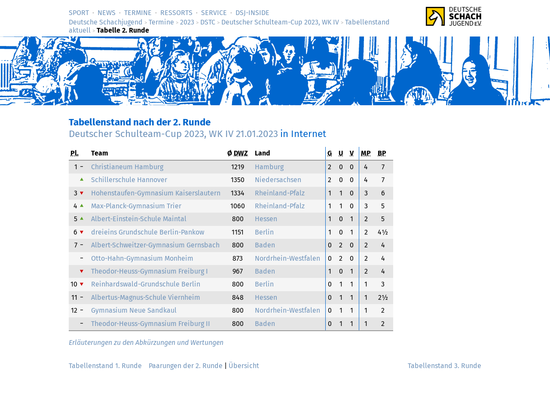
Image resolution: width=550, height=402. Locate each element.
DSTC (207, 22)
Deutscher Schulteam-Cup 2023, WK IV (280, 22)
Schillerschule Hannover (129, 180)
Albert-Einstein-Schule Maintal (138, 219)
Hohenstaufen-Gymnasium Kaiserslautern (155, 193)
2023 (187, 22)
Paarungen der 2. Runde (186, 366)
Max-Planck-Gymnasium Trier (136, 206)
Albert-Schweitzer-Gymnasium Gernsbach (155, 245)
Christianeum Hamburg (127, 167)
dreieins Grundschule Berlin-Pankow (147, 232)
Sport (79, 13)
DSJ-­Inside (252, 13)
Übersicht (244, 366)
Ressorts (176, 13)
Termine (138, 13)
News (107, 13)
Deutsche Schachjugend (106, 22)
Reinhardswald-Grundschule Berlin (145, 284)
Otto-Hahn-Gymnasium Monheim (142, 258)
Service (214, 13)
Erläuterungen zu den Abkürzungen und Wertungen (146, 342)
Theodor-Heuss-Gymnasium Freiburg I (149, 271)
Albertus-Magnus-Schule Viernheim (145, 297)
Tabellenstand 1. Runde (105, 366)
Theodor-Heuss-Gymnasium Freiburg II (150, 324)
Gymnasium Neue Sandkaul (134, 310)
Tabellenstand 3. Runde (444, 366)
